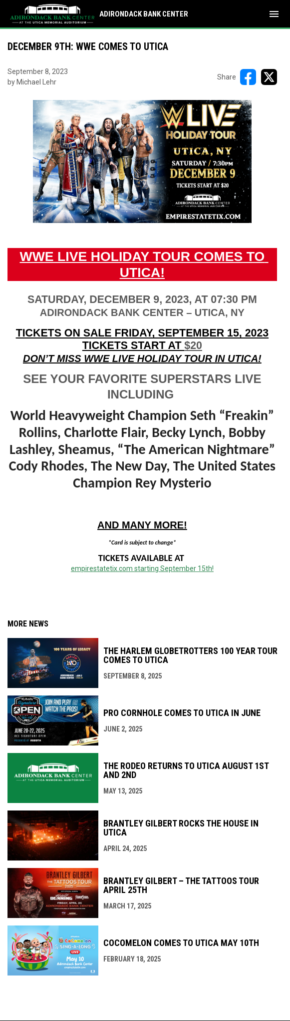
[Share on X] (269, 77)
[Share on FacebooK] (248, 77)
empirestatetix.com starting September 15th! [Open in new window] (142, 568)
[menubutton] (274, 14)
